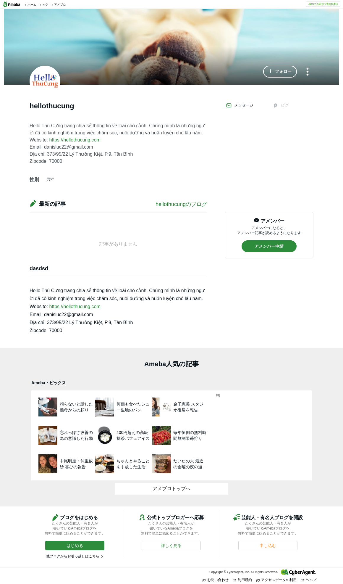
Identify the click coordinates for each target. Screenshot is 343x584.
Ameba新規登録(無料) (323, 4)
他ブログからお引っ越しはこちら (72, 556)
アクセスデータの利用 (276, 579)
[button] (280, 72)
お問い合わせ (216, 579)
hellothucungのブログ (181, 204)
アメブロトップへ (171, 488)
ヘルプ (308, 579)
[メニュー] (307, 72)
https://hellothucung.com (74, 139)
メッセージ (239, 105)
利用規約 (242, 579)
